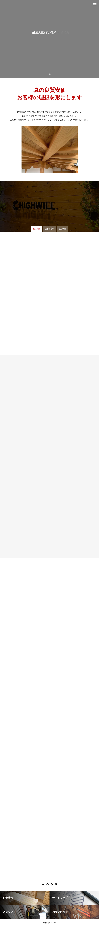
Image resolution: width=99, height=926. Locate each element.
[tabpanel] (49, 39)
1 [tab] (50, 74)
